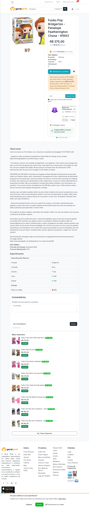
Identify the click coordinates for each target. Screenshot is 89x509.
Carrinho (24, 343)
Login (69, 452)
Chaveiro (41, 460)
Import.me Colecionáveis (68, 108)
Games (55, 453)
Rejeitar (29, 504)
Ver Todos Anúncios (44, 433)
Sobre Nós (27, 455)
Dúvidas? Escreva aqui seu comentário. (25, 302)
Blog (25, 465)
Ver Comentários (19, 324)
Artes (55, 459)
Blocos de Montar (44, 457)
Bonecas (56, 475)
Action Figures (43, 455)
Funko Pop (41, 452)
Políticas (26, 463)
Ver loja (65, 120)
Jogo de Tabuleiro (44, 476)
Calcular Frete (70, 96)
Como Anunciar (29, 452)
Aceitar (39, 504)
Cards (55, 450)
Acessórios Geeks (59, 470)
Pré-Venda (27, 460)
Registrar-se (49, 2)
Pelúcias (56, 472)
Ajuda (58, 2)
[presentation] (27, 317)
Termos (26, 457)
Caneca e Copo (43, 463)
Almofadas (41, 473)
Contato (70, 460)
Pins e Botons (57, 467)
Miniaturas (56, 461)
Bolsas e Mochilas (59, 464)
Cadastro (70, 455)
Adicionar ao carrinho (59, 72)
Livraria (55, 456)
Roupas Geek (57, 448)
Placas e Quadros (44, 465)
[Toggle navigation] (12, 2)
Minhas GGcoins (68, 2)
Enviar (73, 324)
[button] (12, 35)
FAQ (68, 457)
